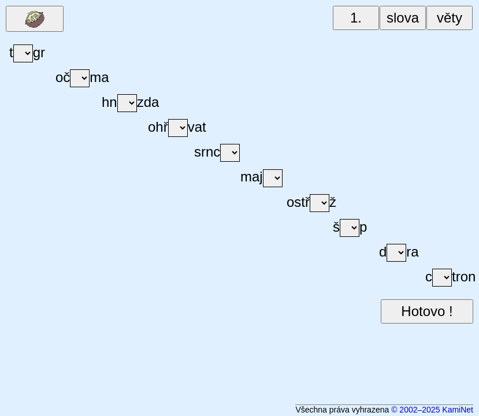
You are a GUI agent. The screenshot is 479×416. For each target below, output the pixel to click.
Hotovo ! (426, 311)
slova (403, 17)
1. (356, 17)
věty (449, 17)
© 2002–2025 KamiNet (432, 409)
